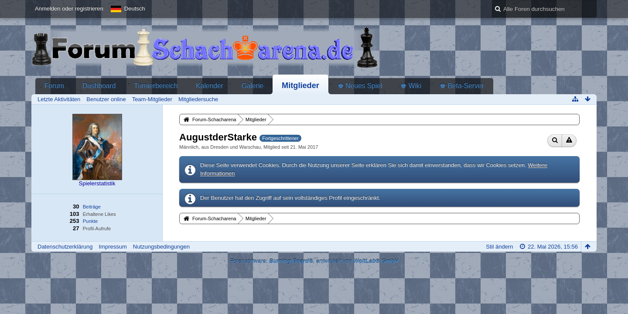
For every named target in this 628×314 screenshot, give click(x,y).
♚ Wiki (410, 85)
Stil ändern (499, 246)
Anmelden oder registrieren (69, 8)
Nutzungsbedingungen (161, 246)
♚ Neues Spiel (360, 85)
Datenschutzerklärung (65, 246)
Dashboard (99, 85)
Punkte (90, 221)
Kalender (209, 85)
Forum (54, 85)
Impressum (112, 246)
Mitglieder (300, 85)
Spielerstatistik (97, 183)
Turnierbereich (155, 85)
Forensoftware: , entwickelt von (314, 261)
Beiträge (92, 206)
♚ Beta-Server (462, 85)
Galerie (252, 85)
